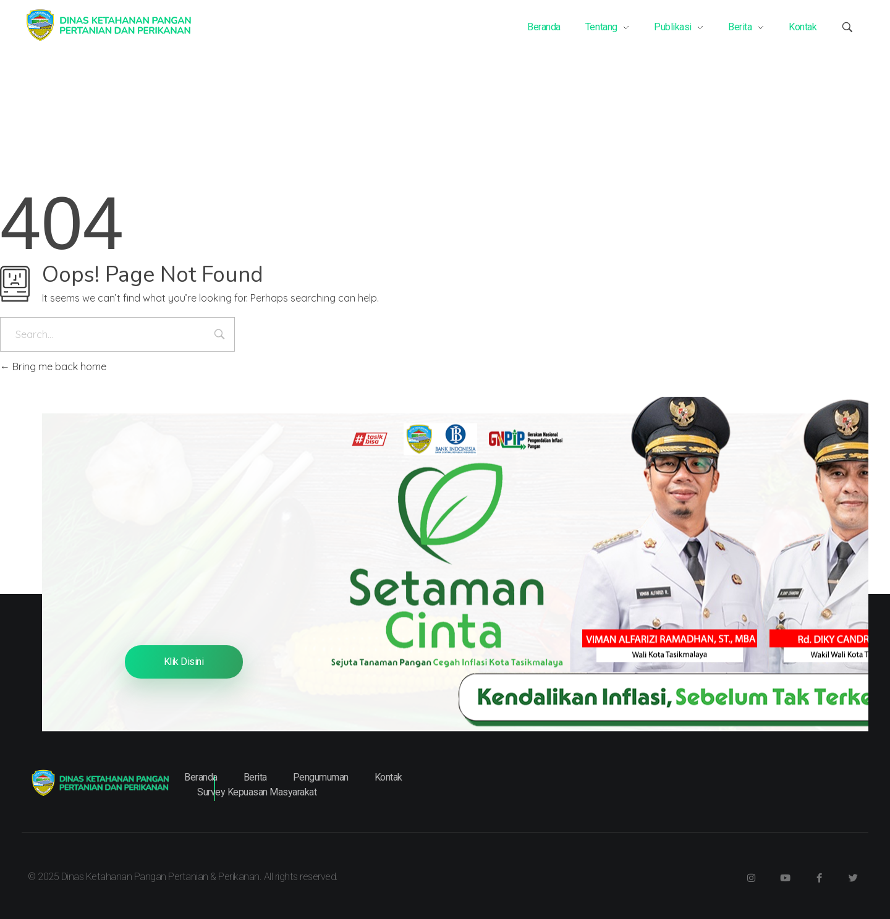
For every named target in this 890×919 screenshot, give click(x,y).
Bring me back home (53, 366)
